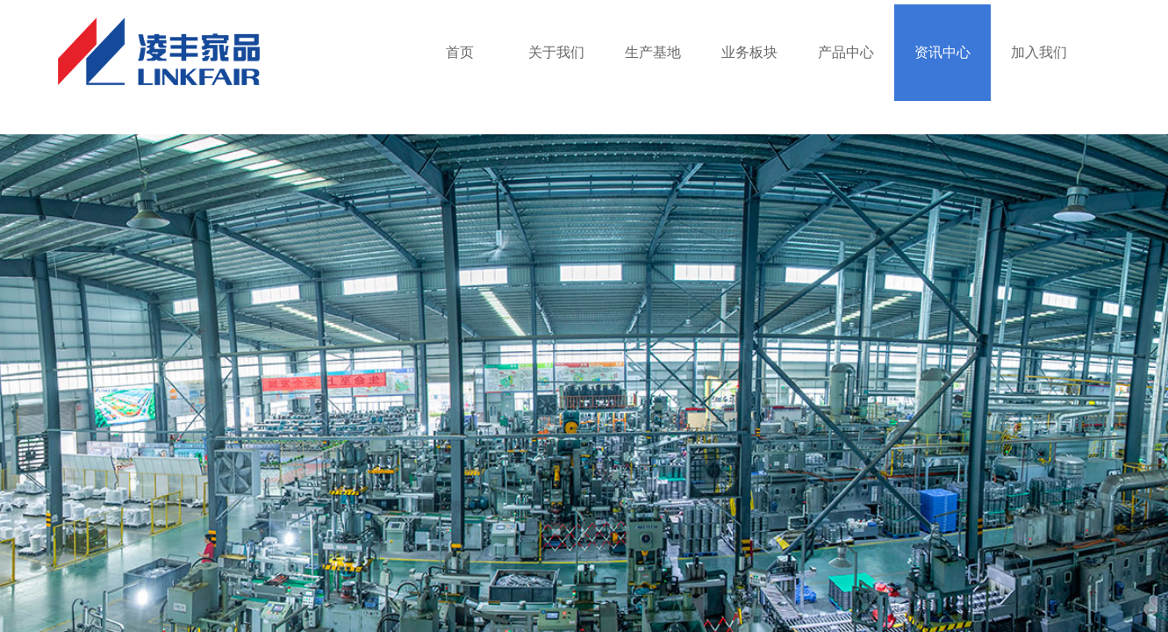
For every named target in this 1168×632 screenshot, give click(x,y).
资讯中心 (942, 52)
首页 (460, 52)
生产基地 (653, 52)
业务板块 (749, 52)
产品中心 (846, 52)
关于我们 (556, 52)
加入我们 (1039, 52)
